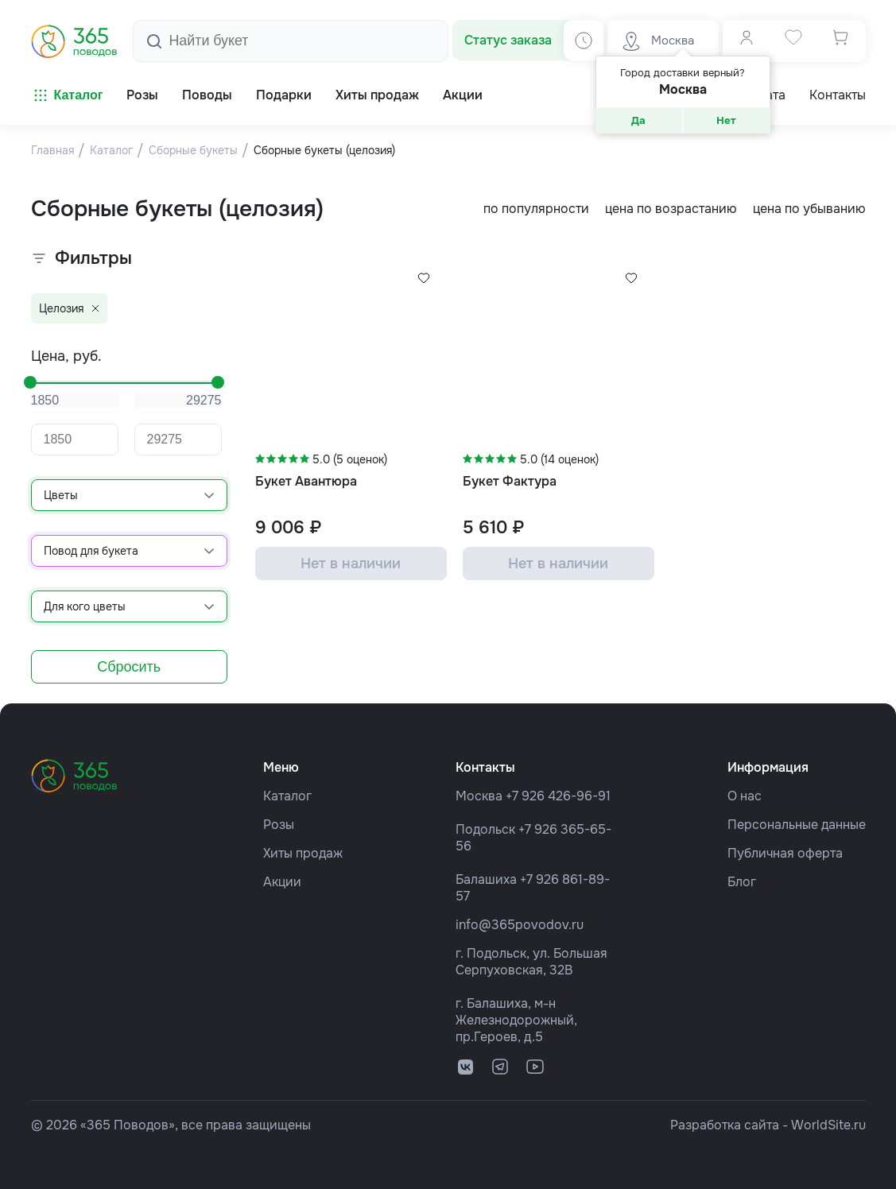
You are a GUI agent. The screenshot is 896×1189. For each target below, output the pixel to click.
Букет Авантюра (306, 481)
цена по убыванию (809, 208)
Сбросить (129, 667)
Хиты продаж (303, 853)
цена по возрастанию (671, 208)
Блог (741, 881)
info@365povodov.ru (520, 924)
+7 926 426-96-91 (558, 796)
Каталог (67, 95)
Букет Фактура (510, 481)
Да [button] (638, 120)
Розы (278, 824)
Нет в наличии (351, 563)
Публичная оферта (785, 853)
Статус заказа (508, 40)
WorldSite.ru (828, 1125)
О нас (744, 796)
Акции (282, 881)
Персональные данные (796, 824)
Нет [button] (726, 120)
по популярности (536, 208)
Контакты (837, 95)
